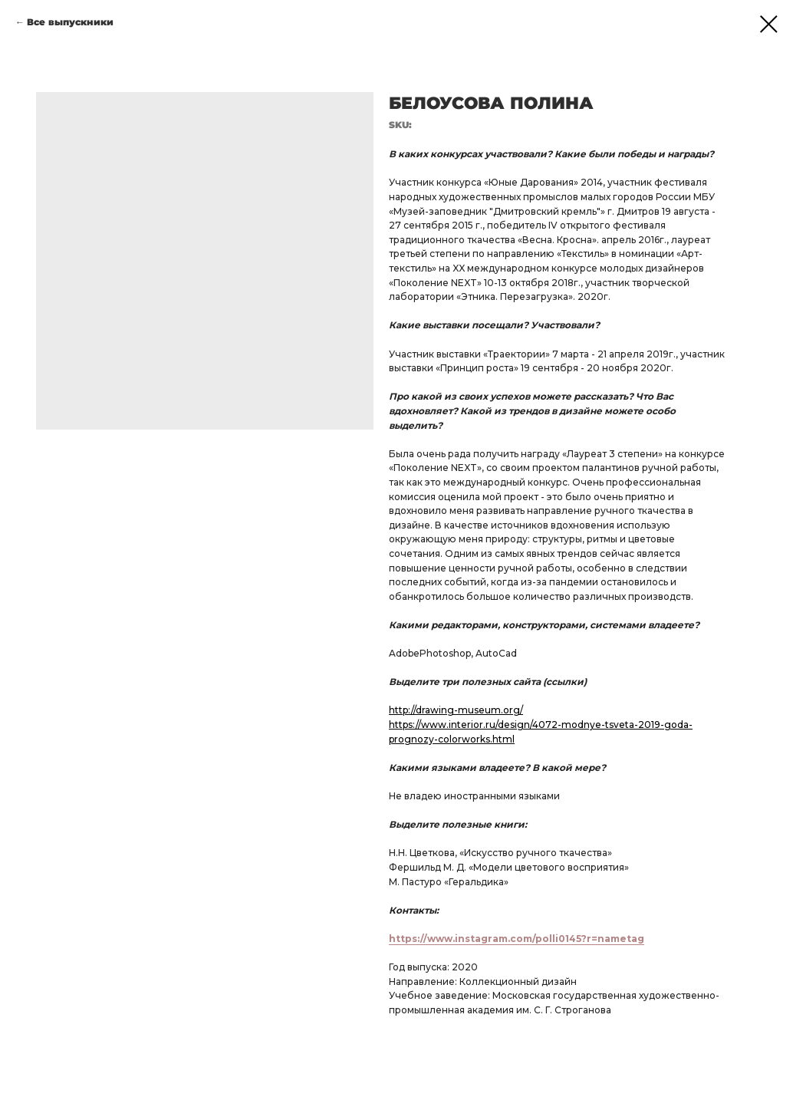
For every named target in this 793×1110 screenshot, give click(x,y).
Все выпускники (70, 22)
